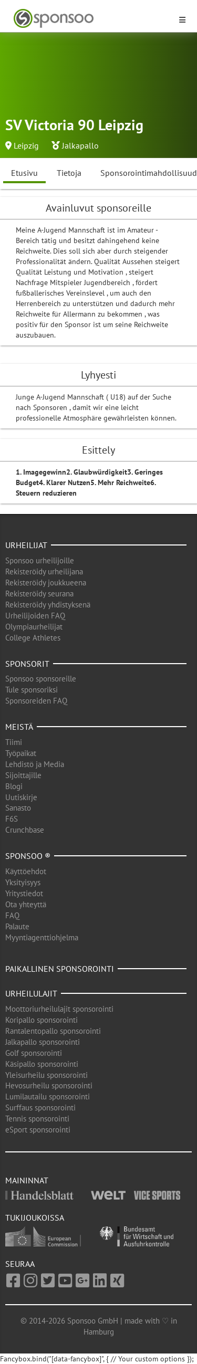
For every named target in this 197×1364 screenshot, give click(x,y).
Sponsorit (27, 663)
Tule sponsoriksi (31, 690)
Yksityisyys (22, 882)
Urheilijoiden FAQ (35, 616)
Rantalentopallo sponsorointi (53, 1031)
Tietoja (69, 172)
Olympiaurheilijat (34, 627)
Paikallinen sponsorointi (59, 968)
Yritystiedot (24, 893)
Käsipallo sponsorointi (41, 1064)
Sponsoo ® (27, 856)
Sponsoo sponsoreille (40, 679)
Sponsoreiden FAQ (36, 701)
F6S (11, 819)
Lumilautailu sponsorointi (47, 1096)
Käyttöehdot (25, 871)
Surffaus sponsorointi (40, 1108)
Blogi (14, 786)
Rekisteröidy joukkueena (45, 582)
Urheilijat (26, 545)
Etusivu (24, 172)
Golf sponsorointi (33, 1053)
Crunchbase (24, 830)
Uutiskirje (21, 797)
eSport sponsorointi (37, 1130)
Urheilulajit (31, 993)
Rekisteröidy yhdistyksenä (47, 605)
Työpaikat (20, 753)
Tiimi (13, 742)
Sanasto (18, 808)
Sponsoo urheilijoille (39, 560)
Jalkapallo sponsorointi (42, 1042)
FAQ (12, 915)
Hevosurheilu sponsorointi (48, 1085)
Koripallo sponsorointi (41, 1020)
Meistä (19, 726)
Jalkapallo (80, 145)
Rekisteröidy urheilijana (44, 571)
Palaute (17, 926)
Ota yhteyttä (25, 904)
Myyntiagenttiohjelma (41, 937)
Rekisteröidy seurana (39, 594)
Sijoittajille (23, 775)
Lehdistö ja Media (34, 764)
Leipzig (26, 145)
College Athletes (32, 638)
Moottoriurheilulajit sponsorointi (59, 1009)
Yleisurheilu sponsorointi (46, 1075)
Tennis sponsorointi (37, 1119)
